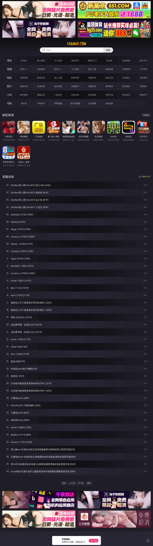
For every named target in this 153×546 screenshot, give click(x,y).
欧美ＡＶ (58, 69)
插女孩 (24, 103)
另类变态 (143, 77)
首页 (64, 483)
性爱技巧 (143, 94)
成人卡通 (58, 77)
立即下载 (93, 540)
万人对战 (58, 60)
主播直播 (126, 69)
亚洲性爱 (24, 77)
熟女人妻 (92, 69)
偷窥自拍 (24, 86)
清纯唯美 (109, 86)
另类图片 (143, 86)
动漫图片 (75, 86)
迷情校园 (92, 94)
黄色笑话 (126, 94)
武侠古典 (75, 94)
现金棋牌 (126, 60)
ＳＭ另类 (143, 69)
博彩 (9, 60)
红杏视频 (92, 103)
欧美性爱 (75, 77)
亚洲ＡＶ (24, 69)
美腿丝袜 (92, 86)
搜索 (108, 50)
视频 (9, 69)
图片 (9, 86)
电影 (9, 77)
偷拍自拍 (41, 77)
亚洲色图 (41, 86)
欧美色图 (58, 86)
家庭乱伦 (41, 94)
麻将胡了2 (92, 60)
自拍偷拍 (41, 69)
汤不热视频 (75, 103)
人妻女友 (58, 94)
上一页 (72, 483)
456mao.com (76, 43)
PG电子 (24, 60)
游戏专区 (75, 60)
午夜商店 (41, 103)
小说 (9, 94)
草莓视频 (58, 103)
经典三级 (109, 77)
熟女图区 (126, 86)
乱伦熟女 (126, 77)
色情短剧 (109, 103)
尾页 (89, 483)
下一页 (80, 483)
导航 (9, 103)
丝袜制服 (109, 69)
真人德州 (41, 60)
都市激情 (24, 94)
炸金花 (109, 60)
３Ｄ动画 (75, 69)
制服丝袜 (92, 77)
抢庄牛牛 (143, 60)
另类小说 (109, 94)
